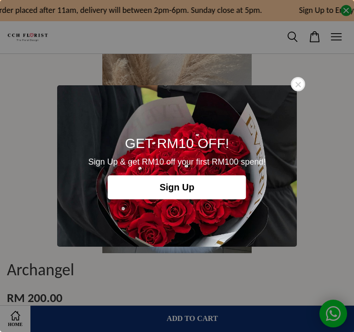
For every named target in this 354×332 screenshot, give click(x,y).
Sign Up (177, 187)
